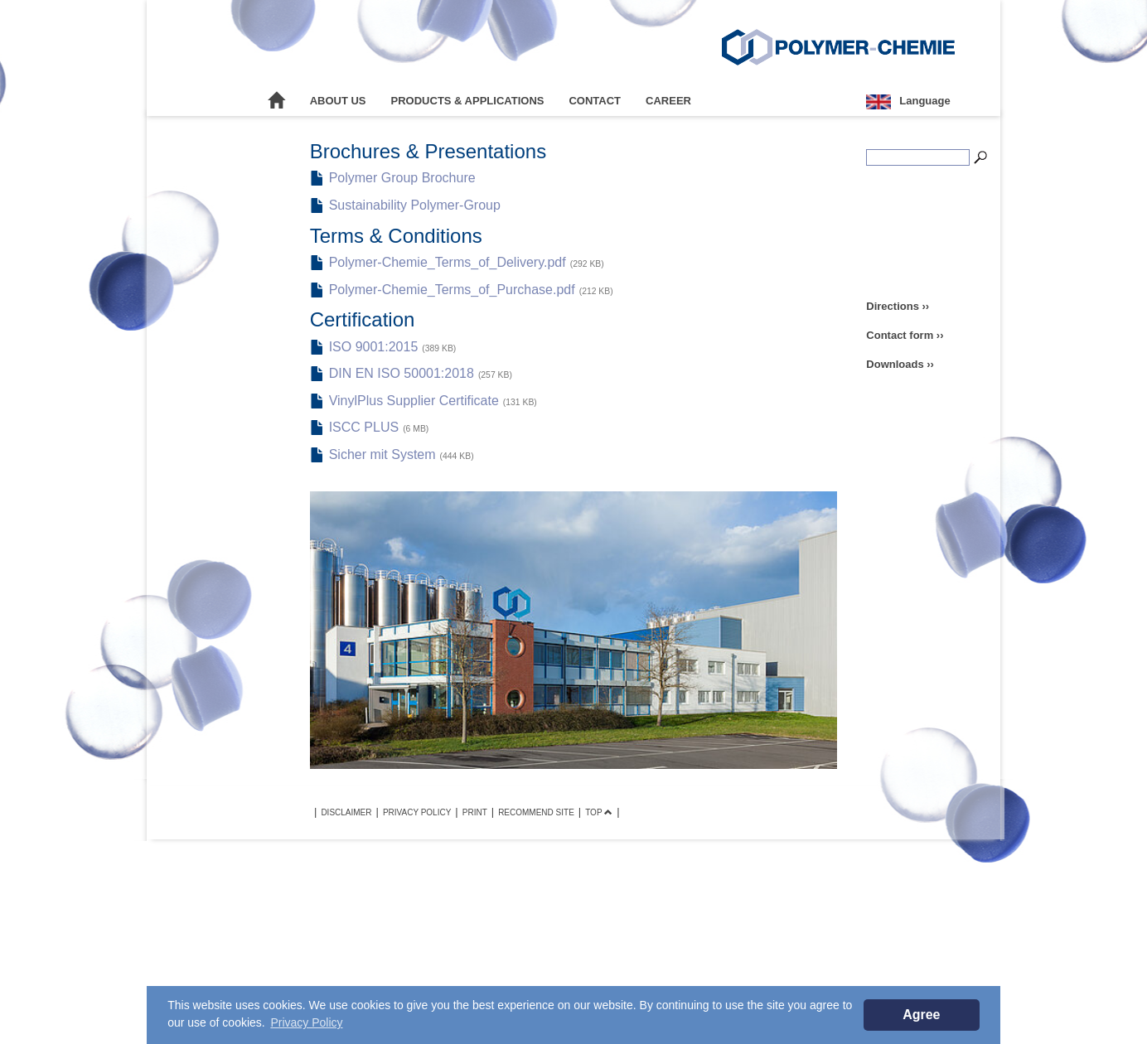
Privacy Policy (417, 812)
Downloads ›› (900, 364)
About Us (338, 100)
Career (668, 100)
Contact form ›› (904, 335)
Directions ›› (897, 306)
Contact (595, 100)
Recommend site (536, 812)
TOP (598, 812)
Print (474, 812)
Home (277, 101)
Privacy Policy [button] (306, 1022)
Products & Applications (467, 100)
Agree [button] (921, 1015)
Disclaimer (346, 812)
